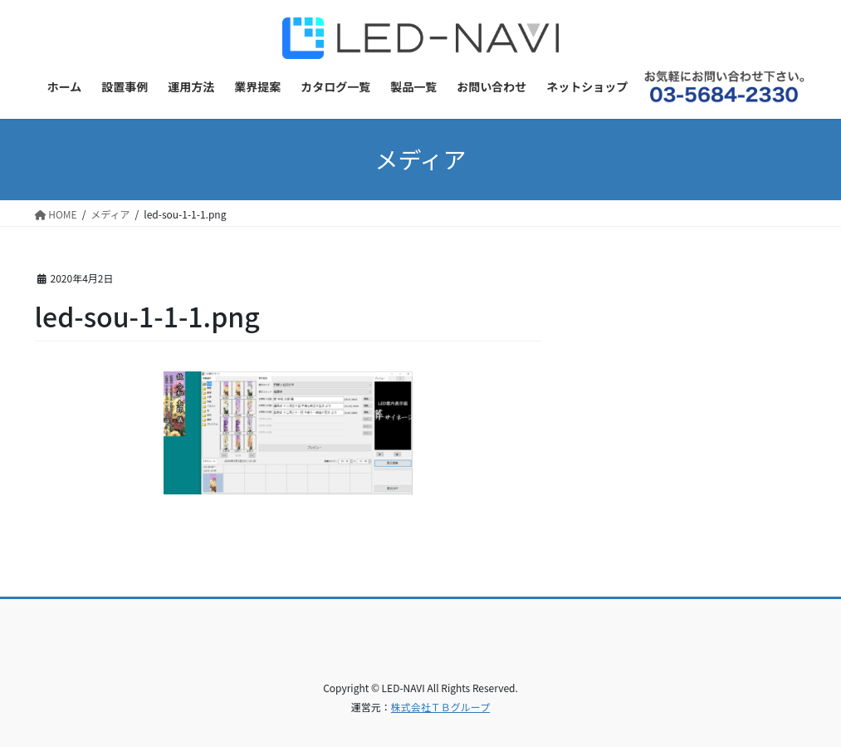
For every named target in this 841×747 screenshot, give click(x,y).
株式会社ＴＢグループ (440, 707)
